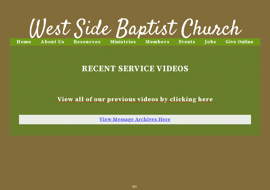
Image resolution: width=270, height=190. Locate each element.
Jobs (210, 42)
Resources (87, 42)
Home (24, 42)
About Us (52, 42)
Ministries (123, 42)
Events (187, 42)
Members (157, 42)
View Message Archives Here (135, 119)
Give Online (239, 42)
